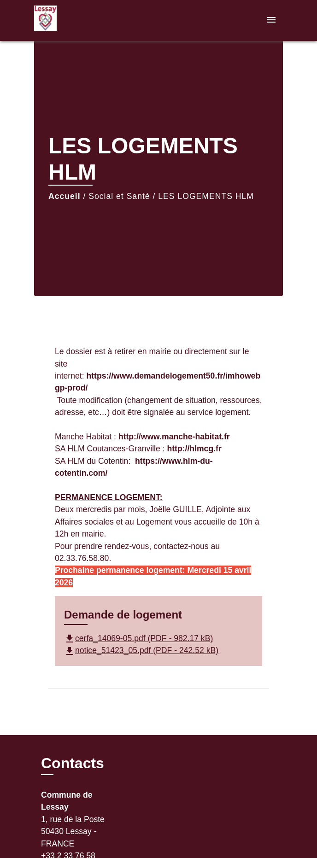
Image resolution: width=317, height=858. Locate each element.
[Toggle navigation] (271, 20)
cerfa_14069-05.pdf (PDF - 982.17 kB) (138, 638)
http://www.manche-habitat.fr (174, 436)
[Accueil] (68, 20)
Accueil (64, 196)
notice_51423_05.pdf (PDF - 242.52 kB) (141, 650)
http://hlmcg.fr (194, 448)
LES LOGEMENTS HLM (206, 196)
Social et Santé (119, 196)
